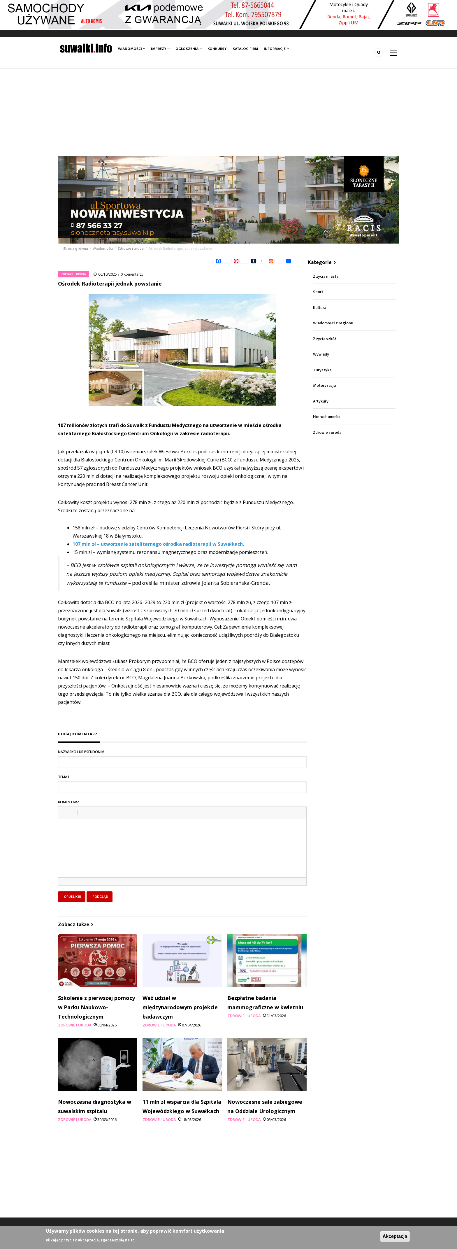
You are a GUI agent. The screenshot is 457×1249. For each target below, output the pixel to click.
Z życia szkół (324, 338)
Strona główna (76, 248)
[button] (65, 812)
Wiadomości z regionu (333, 323)
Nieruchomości (326, 416)
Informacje (276, 49)
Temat (64, 776)
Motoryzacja (324, 385)
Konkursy (217, 49)
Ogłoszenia (188, 49)
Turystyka (322, 370)
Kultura (319, 307)
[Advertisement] (228, 112)
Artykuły (320, 401)
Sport (318, 291)
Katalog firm (245, 49)
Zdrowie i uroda (130, 248)
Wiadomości (131, 49)
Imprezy (160, 49)
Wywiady (321, 354)
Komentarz (68, 802)
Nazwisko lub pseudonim (81, 751)
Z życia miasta (325, 276)
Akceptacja (395, 1236)
